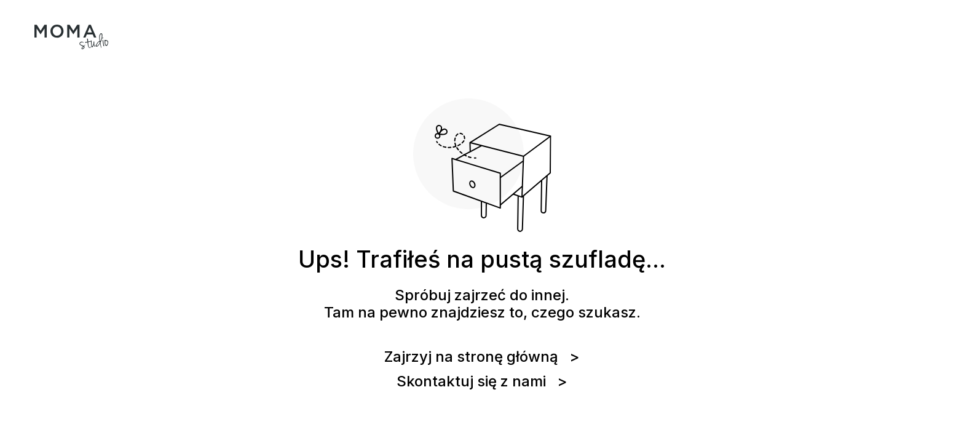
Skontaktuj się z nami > (482, 381)
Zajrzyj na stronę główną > (482, 356)
